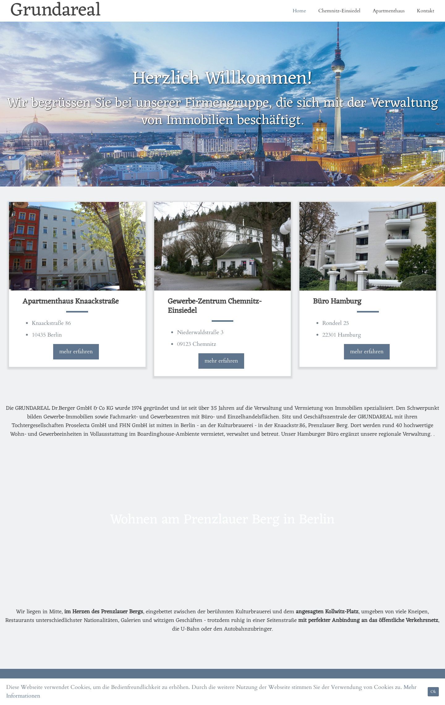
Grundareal (56, 11)
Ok (433, 692)
